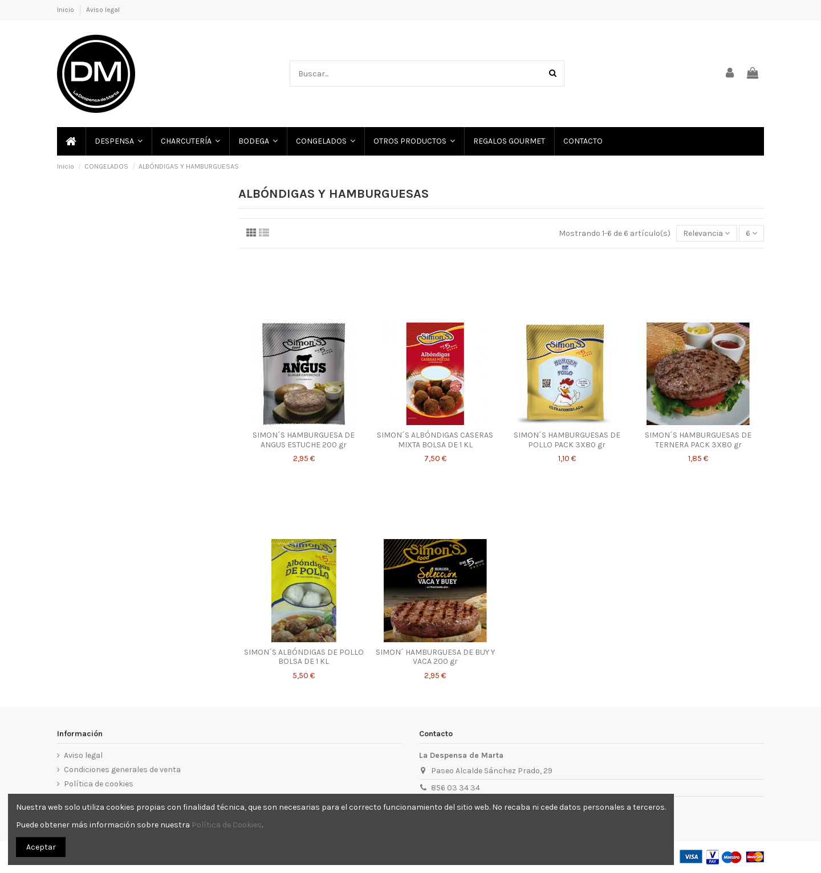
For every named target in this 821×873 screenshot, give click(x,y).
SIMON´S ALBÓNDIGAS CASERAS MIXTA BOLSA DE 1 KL (435, 440)
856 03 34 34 (455, 788)
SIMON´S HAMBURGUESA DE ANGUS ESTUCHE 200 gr (304, 440)
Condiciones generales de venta (122, 769)
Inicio (66, 10)
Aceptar (41, 847)
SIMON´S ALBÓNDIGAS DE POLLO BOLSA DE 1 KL (304, 657)
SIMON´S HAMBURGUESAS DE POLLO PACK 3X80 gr (567, 440)
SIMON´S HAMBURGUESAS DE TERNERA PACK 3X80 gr (698, 440)
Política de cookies (98, 784)
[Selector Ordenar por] (706, 233)
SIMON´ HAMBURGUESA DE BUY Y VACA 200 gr (435, 657)
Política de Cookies (227, 825)
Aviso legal (103, 10)
